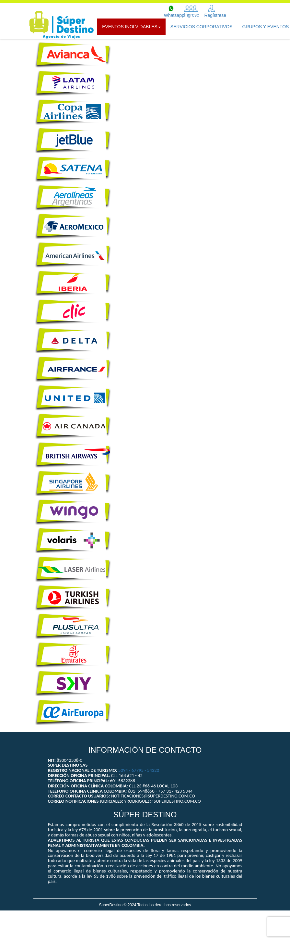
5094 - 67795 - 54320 (138, 770)
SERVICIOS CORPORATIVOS (201, 26)
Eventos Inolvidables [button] (131, 26)
